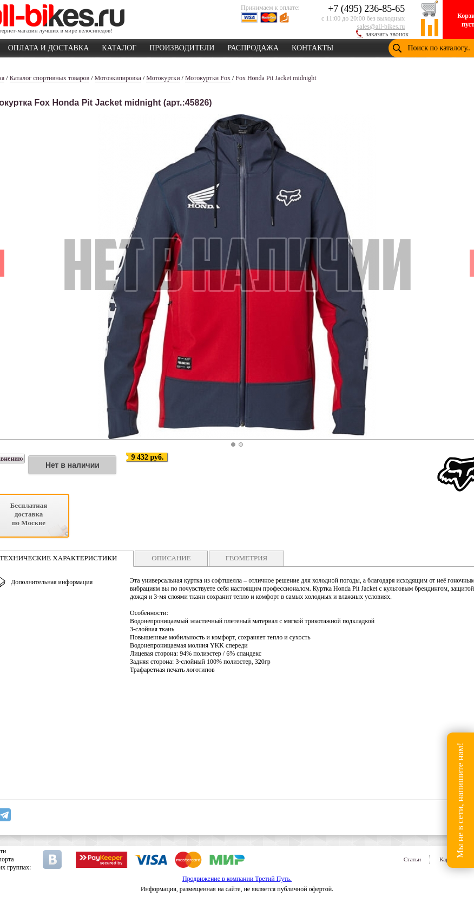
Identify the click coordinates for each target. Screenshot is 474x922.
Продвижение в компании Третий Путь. (237, 878)
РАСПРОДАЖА (253, 46)
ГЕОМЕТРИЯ (247, 558)
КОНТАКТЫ (312, 46)
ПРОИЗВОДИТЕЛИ (181, 46)
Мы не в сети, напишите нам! (460, 800)
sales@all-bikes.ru (381, 26)
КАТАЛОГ (119, 46)
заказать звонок (387, 34)
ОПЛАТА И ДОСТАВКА (48, 46)
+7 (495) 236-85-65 (366, 8)
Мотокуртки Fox (208, 78)
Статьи (412, 859)
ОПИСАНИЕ (171, 558)
